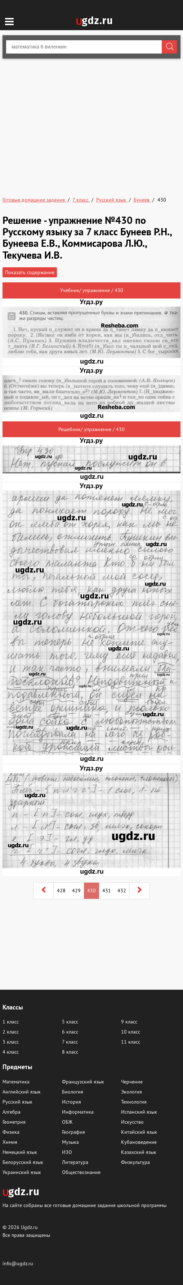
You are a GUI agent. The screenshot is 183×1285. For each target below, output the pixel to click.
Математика (16, 1081)
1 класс (11, 1021)
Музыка (70, 1142)
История (71, 1102)
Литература (75, 1162)
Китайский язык (139, 1132)
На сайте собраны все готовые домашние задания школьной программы (84, 1205)
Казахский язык (138, 1152)
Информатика (78, 1112)
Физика (11, 1132)
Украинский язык (22, 1172)
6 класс (70, 1032)
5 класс (70, 1021)
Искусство (132, 1122)
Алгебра (12, 1112)
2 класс (11, 1032)
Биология (72, 1091)
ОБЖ (67, 1122)
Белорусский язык (23, 1162)
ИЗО (67, 1152)
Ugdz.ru (29, 1227)
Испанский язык (139, 1112)
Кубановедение (139, 1142)
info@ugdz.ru (18, 1263)
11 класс (130, 1042)
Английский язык (22, 1091)
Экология (131, 1091)
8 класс (70, 1052)
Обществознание (81, 1172)
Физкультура (135, 1162)
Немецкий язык (20, 1152)
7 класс (70, 1042)
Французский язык (83, 1081)
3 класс (11, 1042)
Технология (134, 1102)
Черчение (132, 1081)
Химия (10, 1142)
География (73, 1132)
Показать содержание (29, 272)
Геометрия (14, 1122)
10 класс (130, 1032)
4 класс (11, 1052)
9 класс (129, 1021)
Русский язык (17, 1102)
